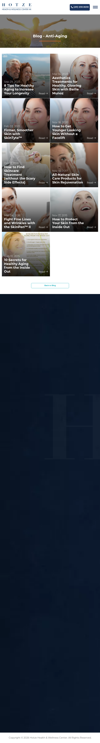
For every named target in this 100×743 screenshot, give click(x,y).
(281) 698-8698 (80, 7)
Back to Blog (50, 285)
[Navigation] (95, 7)
